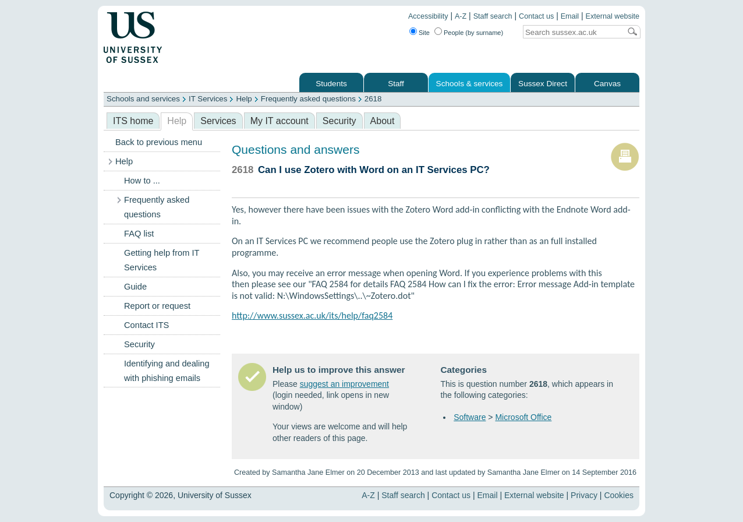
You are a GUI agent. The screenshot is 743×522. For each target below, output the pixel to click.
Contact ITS (146, 325)
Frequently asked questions (308, 98)
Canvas (607, 83)
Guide (135, 286)
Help (244, 98)
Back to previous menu (158, 142)
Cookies (619, 495)
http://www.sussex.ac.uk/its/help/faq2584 (312, 315)
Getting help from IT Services (161, 260)
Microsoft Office (523, 417)
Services (218, 121)
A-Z (460, 16)
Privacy (584, 495)
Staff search (492, 16)
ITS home (133, 121)
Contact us (536, 16)
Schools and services (143, 98)
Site (424, 32)
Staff (396, 83)
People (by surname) (473, 32)
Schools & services (469, 83)
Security (339, 121)
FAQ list (139, 233)
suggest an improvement (344, 384)
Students (331, 83)
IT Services (208, 98)
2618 (373, 98)
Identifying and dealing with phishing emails (167, 371)
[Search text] (571, 32)
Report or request (157, 306)
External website (612, 16)
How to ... (142, 180)
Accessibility (428, 16)
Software (470, 417)
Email (570, 16)
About (382, 121)
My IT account (279, 121)
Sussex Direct (542, 83)
